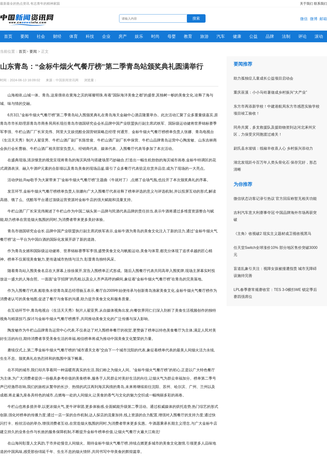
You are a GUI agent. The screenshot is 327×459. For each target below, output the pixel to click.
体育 (73, 36)
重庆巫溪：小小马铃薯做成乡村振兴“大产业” (270, 92)
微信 (304, 19)
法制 (286, 36)
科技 (90, 36)
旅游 (204, 36)
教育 (188, 36)
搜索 (196, 18)
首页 (8, 36)
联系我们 (320, 3)
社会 (41, 36)
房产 (122, 36)
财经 (57, 36)
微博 (313, 19)
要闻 (24, 36)
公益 (253, 36)
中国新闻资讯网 (67, 80)
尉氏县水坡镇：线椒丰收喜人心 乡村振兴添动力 (273, 148)
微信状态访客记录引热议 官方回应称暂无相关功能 (275, 199)
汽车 (221, 36)
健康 (237, 36)
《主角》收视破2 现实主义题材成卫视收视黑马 (272, 234)
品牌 (270, 36)
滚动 (319, 36)
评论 (302, 36)
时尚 (155, 36)
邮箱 (323, 19)
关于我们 (306, 3)
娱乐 (139, 36)
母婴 (171, 36)
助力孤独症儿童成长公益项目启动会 (263, 78)
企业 (106, 36)
